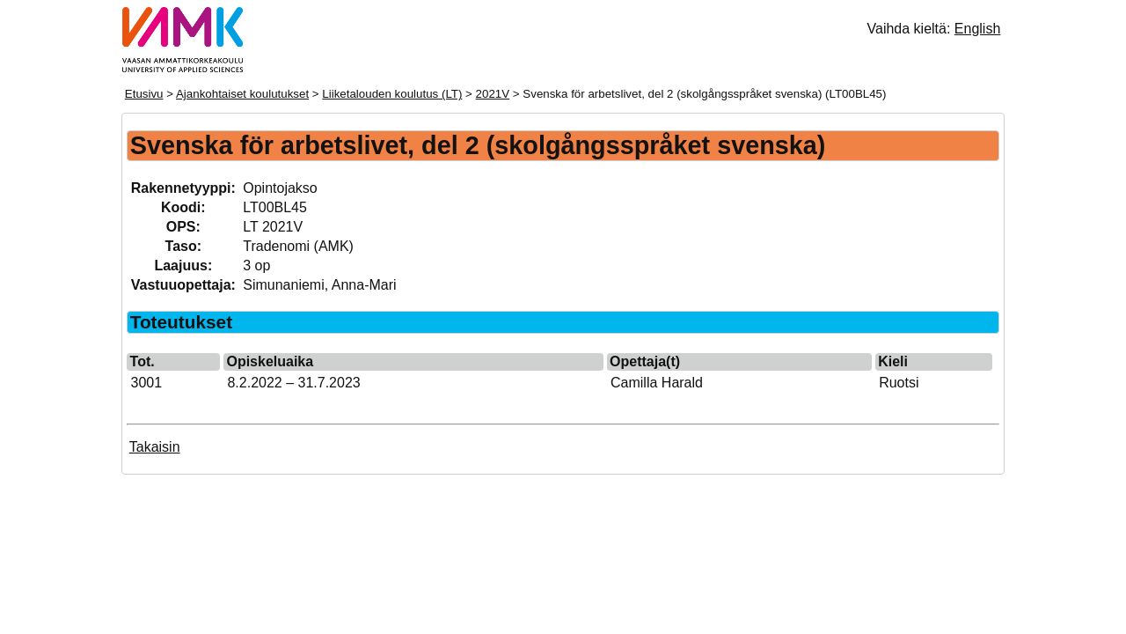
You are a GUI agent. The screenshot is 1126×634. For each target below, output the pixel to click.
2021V (493, 93)
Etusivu (144, 93)
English (977, 28)
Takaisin (154, 446)
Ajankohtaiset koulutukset (242, 93)
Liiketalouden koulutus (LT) (392, 93)
